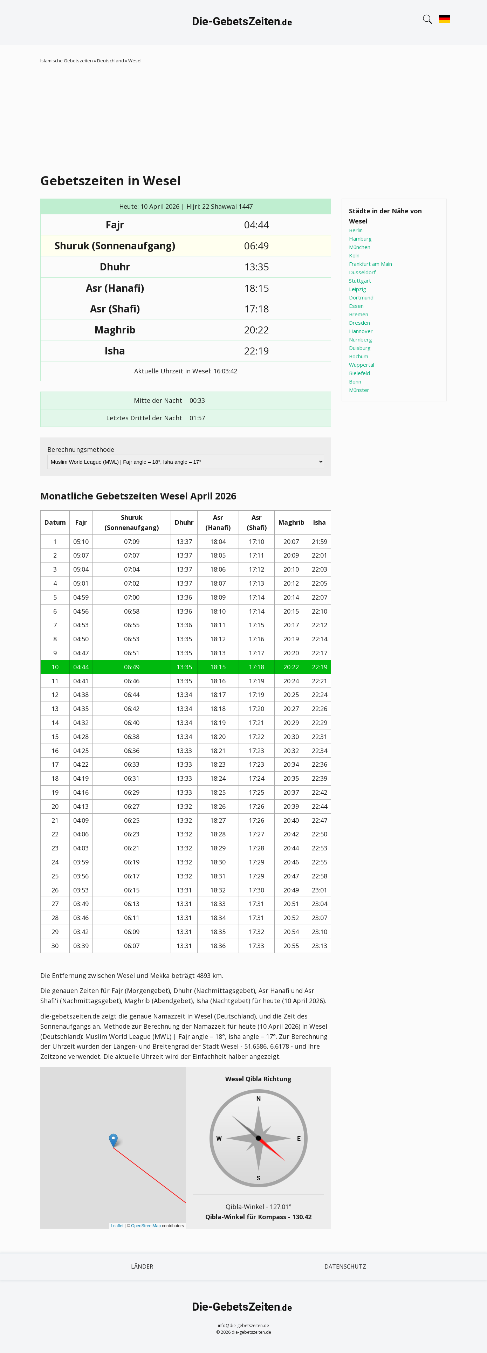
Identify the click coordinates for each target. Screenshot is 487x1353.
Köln (354, 255)
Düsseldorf (362, 272)
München (359, 246)
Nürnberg (360, 339)
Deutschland (110, 60)
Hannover (361, 330)
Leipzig (357, 288)
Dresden (359, 322)
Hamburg (360, 238)
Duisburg (360, 347)
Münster (359, 389)
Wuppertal (361, 364)
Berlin (356, 230)
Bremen (358, 314)
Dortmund (361, 297)
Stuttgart (360, 280)
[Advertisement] (250, 117)
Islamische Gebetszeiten (66, 60)
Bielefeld (359, 373)
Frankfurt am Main (370, 263)
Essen (356, 305)
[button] (113, 1140)
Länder (142, 1266)
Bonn (355, 381)
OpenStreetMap (146, 1225)
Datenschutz (345, 1266)
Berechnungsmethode (80, 449)
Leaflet (117, 1225)
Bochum (358, 356)
